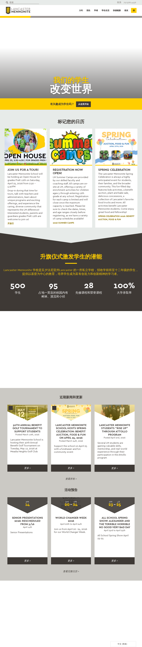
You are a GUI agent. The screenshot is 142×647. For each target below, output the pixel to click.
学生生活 (105, 10)
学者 (96, 10)
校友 (126, 10)
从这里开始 (83, 104)
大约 (81, 10)
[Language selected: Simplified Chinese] (123, 644)
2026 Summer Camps (63, 223)
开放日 (11, 223)
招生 (88, 10)
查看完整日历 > (71, 571)
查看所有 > (71, 478)
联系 (119, 2)
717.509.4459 (130, 2)
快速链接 (117, 10)
